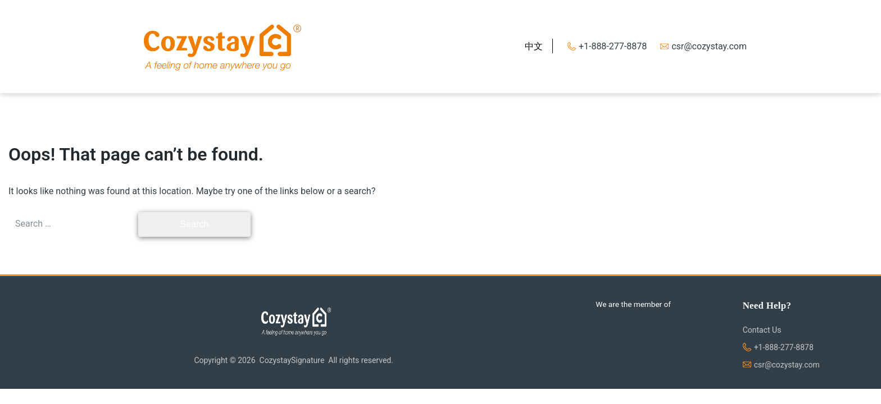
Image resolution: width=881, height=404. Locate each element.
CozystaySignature (292, 360)
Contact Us (762, 329)
